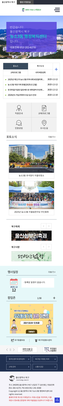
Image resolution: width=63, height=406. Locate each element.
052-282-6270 (28, 47)
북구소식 (40, 66)
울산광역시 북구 (8, 2)
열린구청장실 (25, 2)
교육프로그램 (15, 73)
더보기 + (51, 137)
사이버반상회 (40, 73)
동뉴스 (15, 66)
